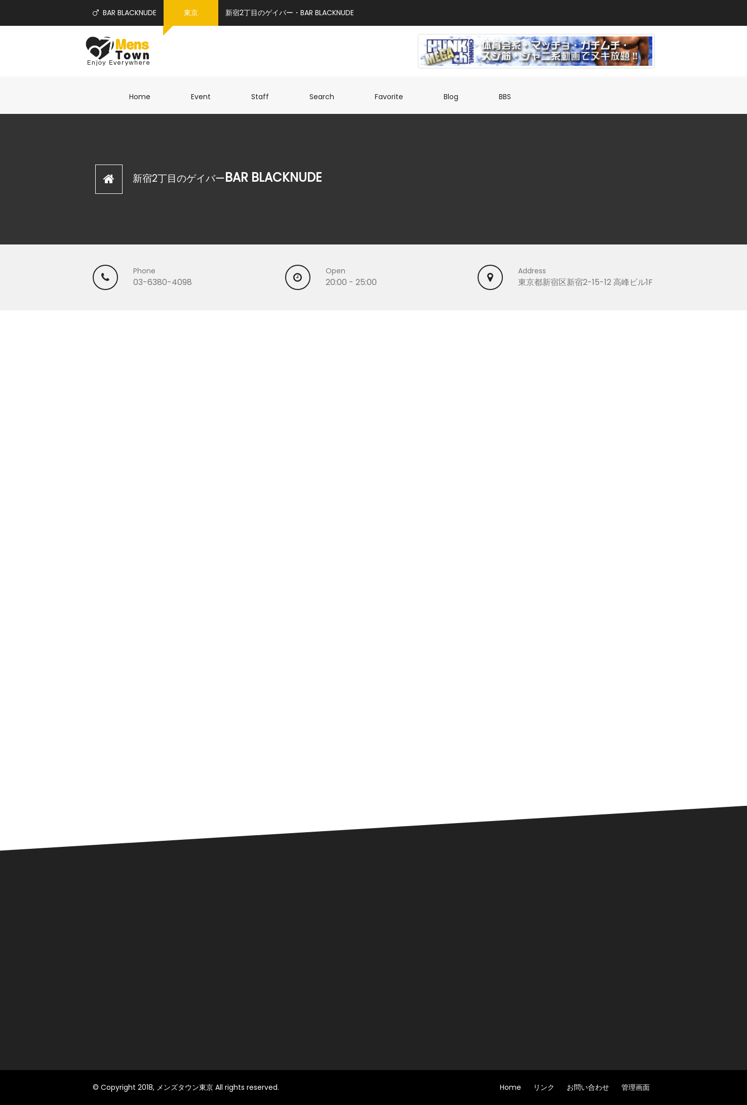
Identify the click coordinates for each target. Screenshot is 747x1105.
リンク (544, 1087)
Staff (265, 96)
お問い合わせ (588, 1087)
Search (326, 96)
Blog (456, 96)
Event (206, 96)
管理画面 (635, 1087)
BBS (510, 96)
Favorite (394, 96)
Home (145, 96)
